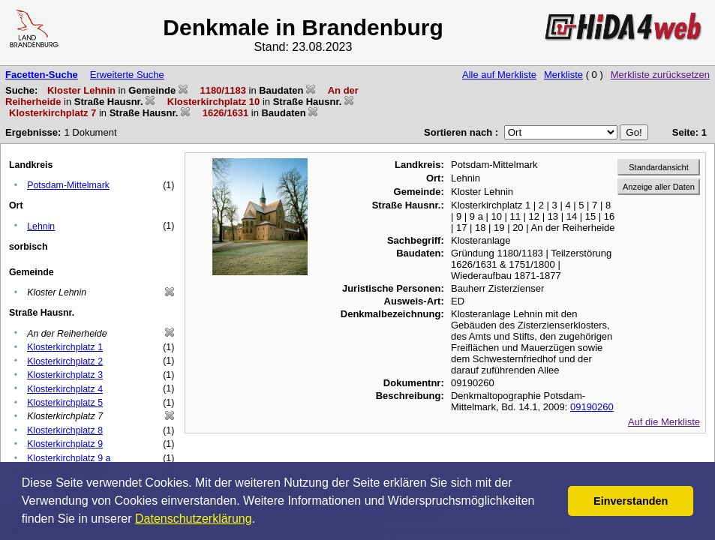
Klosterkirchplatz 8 (65, 430)
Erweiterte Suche (127, 74)
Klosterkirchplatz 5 (65, 403)
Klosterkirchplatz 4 (65, 389)
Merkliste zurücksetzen (660, 74)
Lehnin (41, 226)
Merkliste (563, 74)
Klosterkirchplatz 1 (65, 347)
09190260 (592, 406)
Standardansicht (659, 167)
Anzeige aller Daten (659, 186)
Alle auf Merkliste (499, 74)
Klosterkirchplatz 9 (65, 444)
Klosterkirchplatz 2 (65, 361)
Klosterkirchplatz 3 (65, 375)
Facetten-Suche (41, 74)
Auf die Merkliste (664, 422)
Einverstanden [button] (630, 501)
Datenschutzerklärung (193, 518)
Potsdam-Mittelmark (68, 185)
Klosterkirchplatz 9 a (68, 458)
